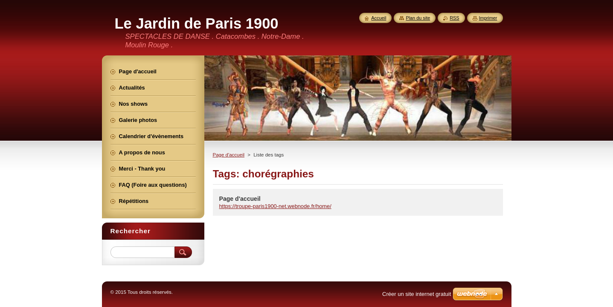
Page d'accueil (229, 154)
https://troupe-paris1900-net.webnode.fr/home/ (275, 206)
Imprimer (488, 17)
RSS (454, 17)
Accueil (378, 17)
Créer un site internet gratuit (416, 294)
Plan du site (418, 17)
